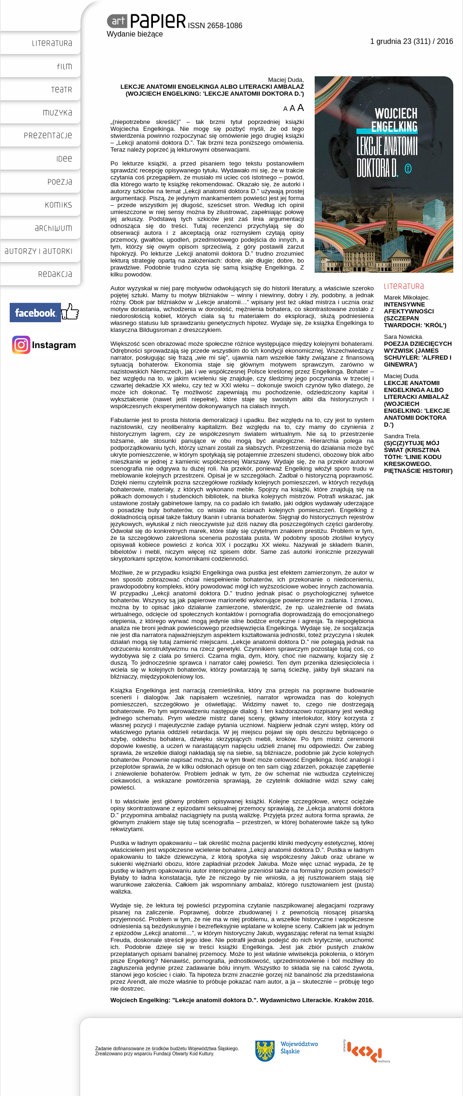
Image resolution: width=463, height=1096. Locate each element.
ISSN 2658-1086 (175, 26)
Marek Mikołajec (406, 297)
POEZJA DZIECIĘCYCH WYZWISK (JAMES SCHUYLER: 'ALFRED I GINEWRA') (418, 354)
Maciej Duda (401, 376)
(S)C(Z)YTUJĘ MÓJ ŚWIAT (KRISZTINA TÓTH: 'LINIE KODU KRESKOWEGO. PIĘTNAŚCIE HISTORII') (418, 457)
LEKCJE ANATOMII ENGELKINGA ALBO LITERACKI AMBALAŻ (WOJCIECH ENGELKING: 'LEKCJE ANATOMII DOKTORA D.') (417, 404)
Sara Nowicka (403, 336)
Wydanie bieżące (135, 34)
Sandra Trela (401, 436)
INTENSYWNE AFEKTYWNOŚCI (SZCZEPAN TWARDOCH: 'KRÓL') (415, 315)
